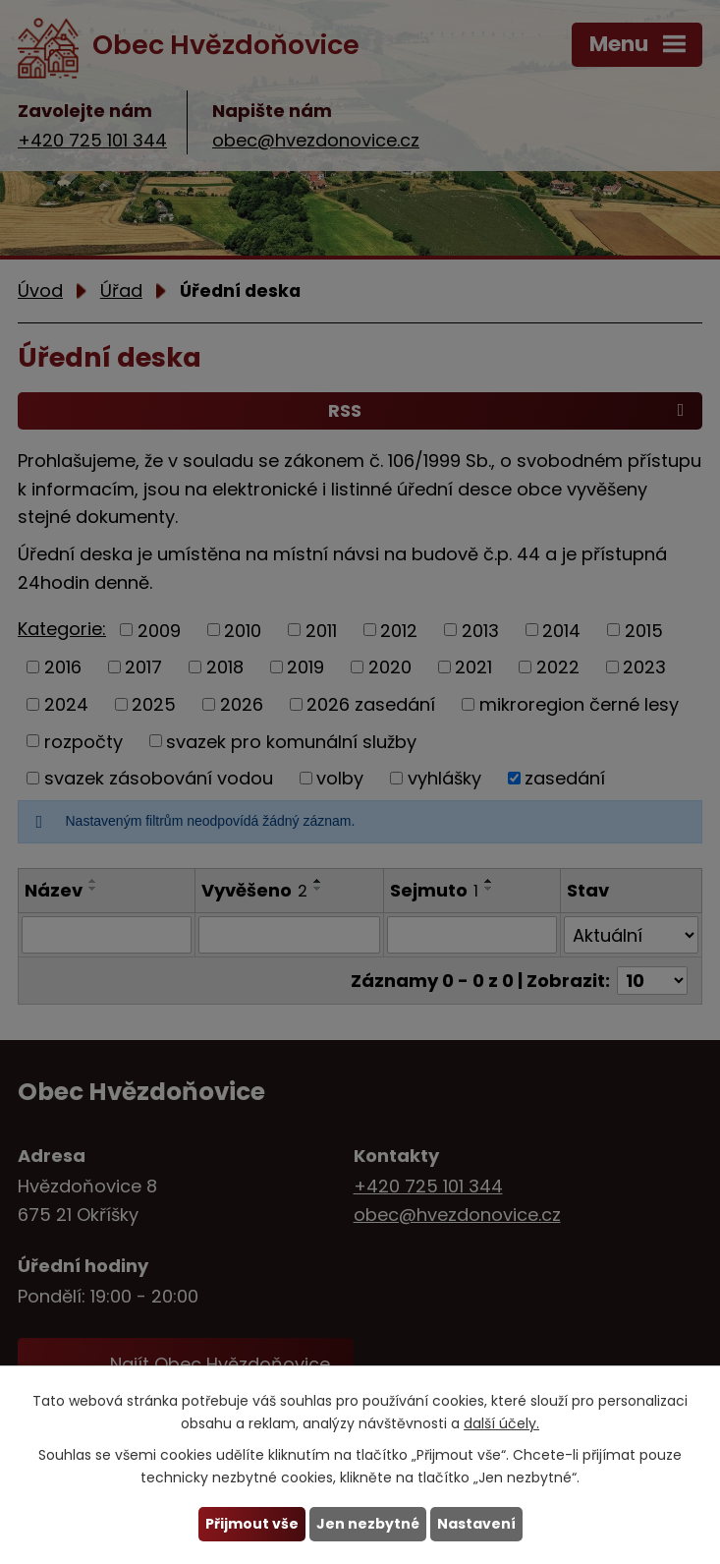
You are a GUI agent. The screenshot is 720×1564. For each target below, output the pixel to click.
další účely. (501, 1423)
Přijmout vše (252, 1524)
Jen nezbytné (367, 1524)
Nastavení (476, 1524)
